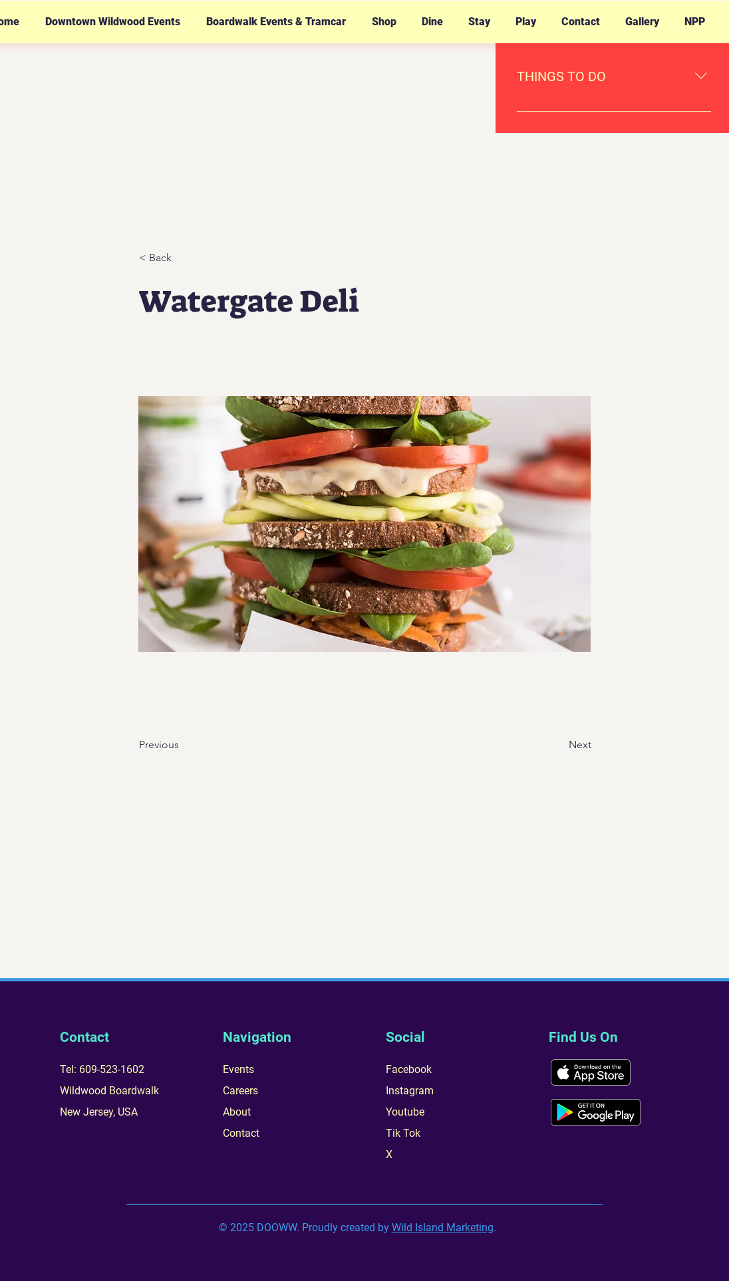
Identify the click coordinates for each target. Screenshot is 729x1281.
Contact (241, 1133)
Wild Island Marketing (443, 1227)
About (237, 1112)
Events (238, 1069)
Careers (240, 1090)
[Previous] (183, 745)
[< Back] (183, 258)
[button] (112, 22)
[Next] (558, 745)
